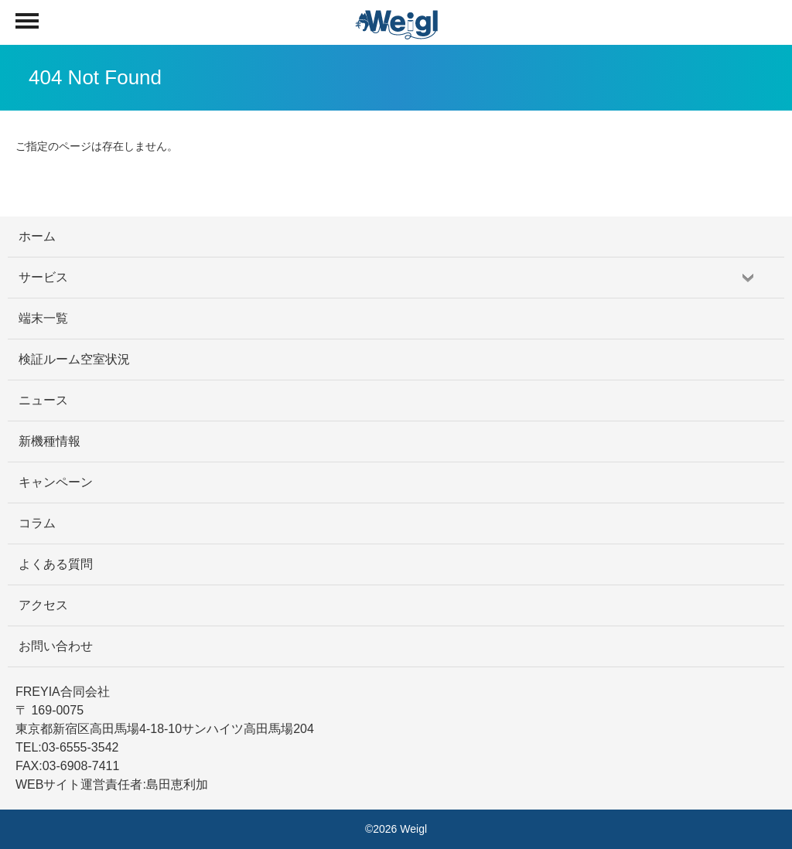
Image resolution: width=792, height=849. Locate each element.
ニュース (43, 400)
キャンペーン (56, 482)
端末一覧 (43, 318)
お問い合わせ (56, 646)
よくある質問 (56, 564)
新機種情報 (49, 441)
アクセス (43, 605)
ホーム (37, 236)
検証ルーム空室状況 (74, 359)
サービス (43, 277)
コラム (37, 523)
